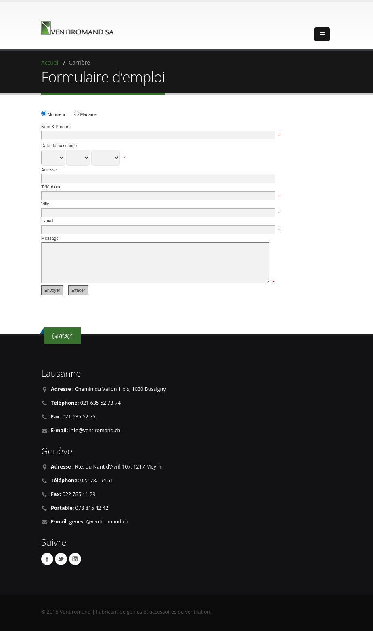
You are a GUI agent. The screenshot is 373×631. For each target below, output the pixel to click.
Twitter (61, 559)
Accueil (50, 62)
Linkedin (75, 559)
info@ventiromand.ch (95, 430)
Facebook (47, 559)
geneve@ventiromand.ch (98, 521)
